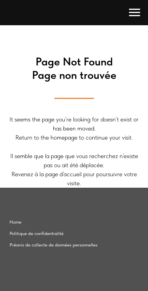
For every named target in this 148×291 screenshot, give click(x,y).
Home (15, 222)
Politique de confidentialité (36, 233)
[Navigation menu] (134, 13)
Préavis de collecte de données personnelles (53, 245)
